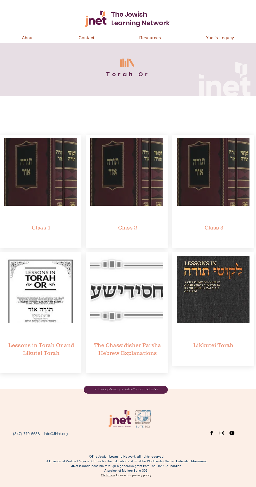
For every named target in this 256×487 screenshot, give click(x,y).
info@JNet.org (56, 433)
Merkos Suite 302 (135, 470)
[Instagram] (222, 433)
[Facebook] (212, 433)
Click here (108, 475)
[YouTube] (232, 433)
